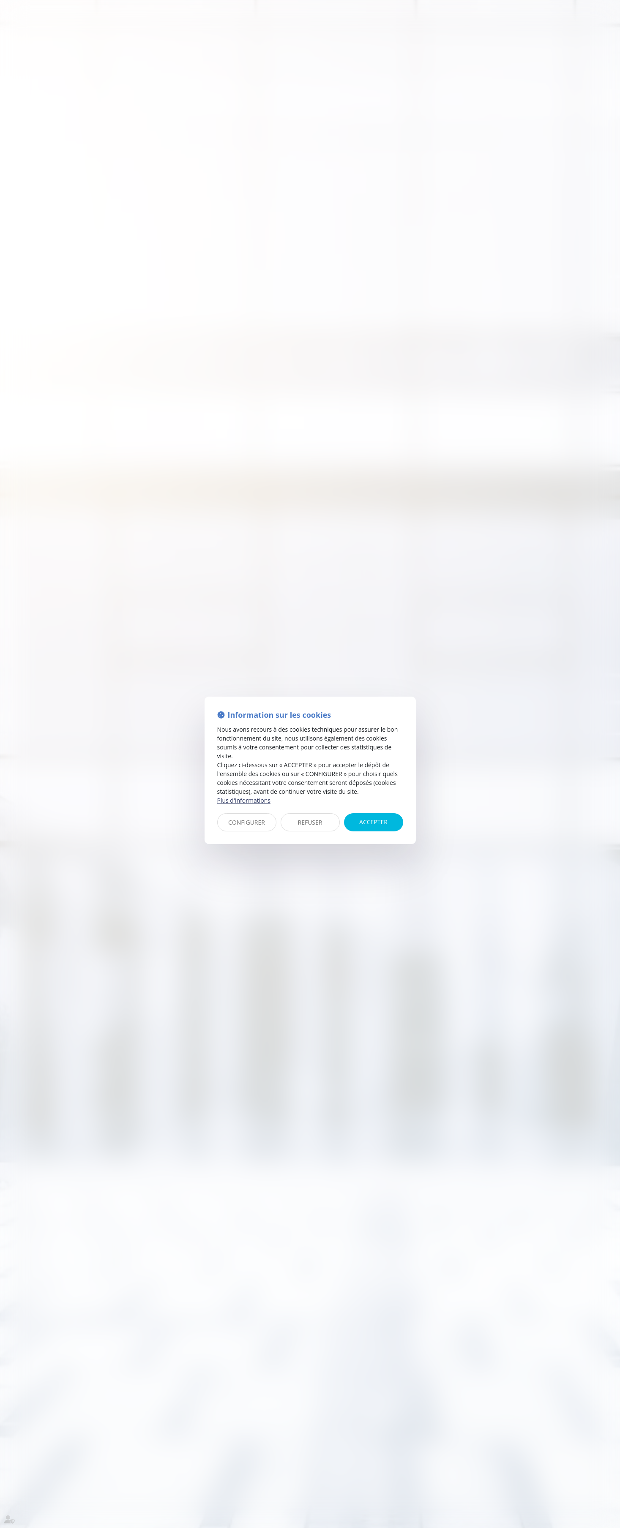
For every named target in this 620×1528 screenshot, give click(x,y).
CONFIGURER (246, 822)
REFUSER (310, 822)
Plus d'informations (243, 800)
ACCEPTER (373, 822)
